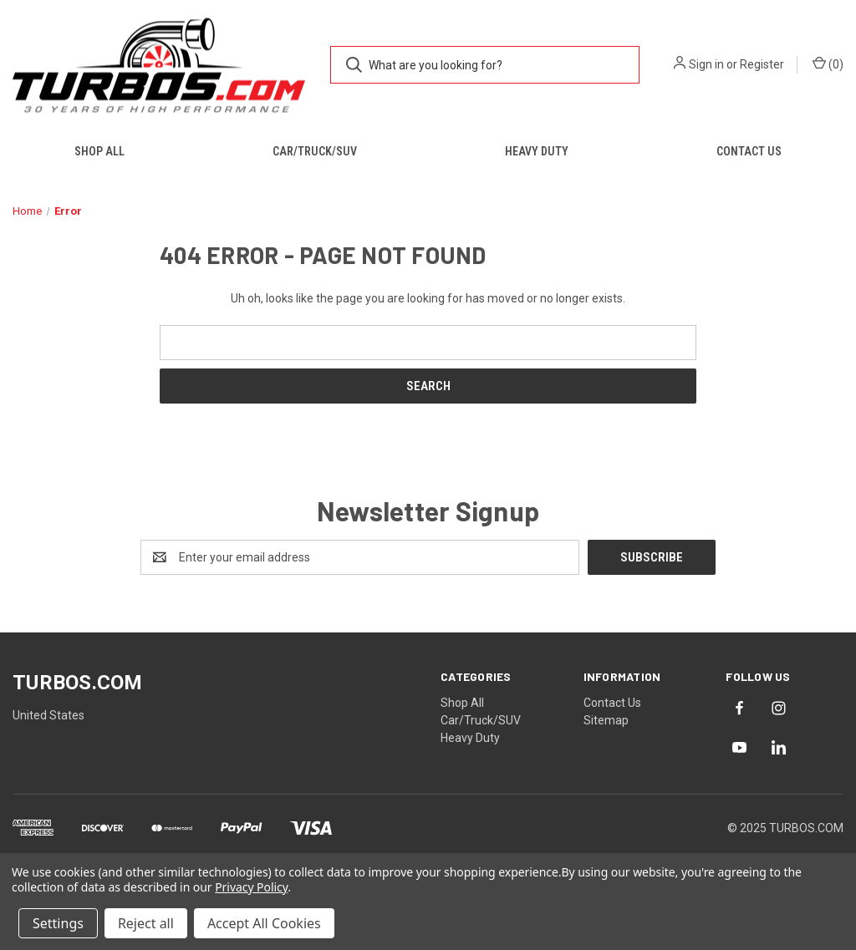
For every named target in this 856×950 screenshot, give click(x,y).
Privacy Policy (251, 887)
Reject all (146, 923)
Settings (58, 923)
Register (762, 64)
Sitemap (606, 720)
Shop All (99, 151)
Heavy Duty (536, 151)
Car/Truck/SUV (315, 151)
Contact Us (749, 151)
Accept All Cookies (264, 923)
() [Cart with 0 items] (828, 63)
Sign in (706, 64)
